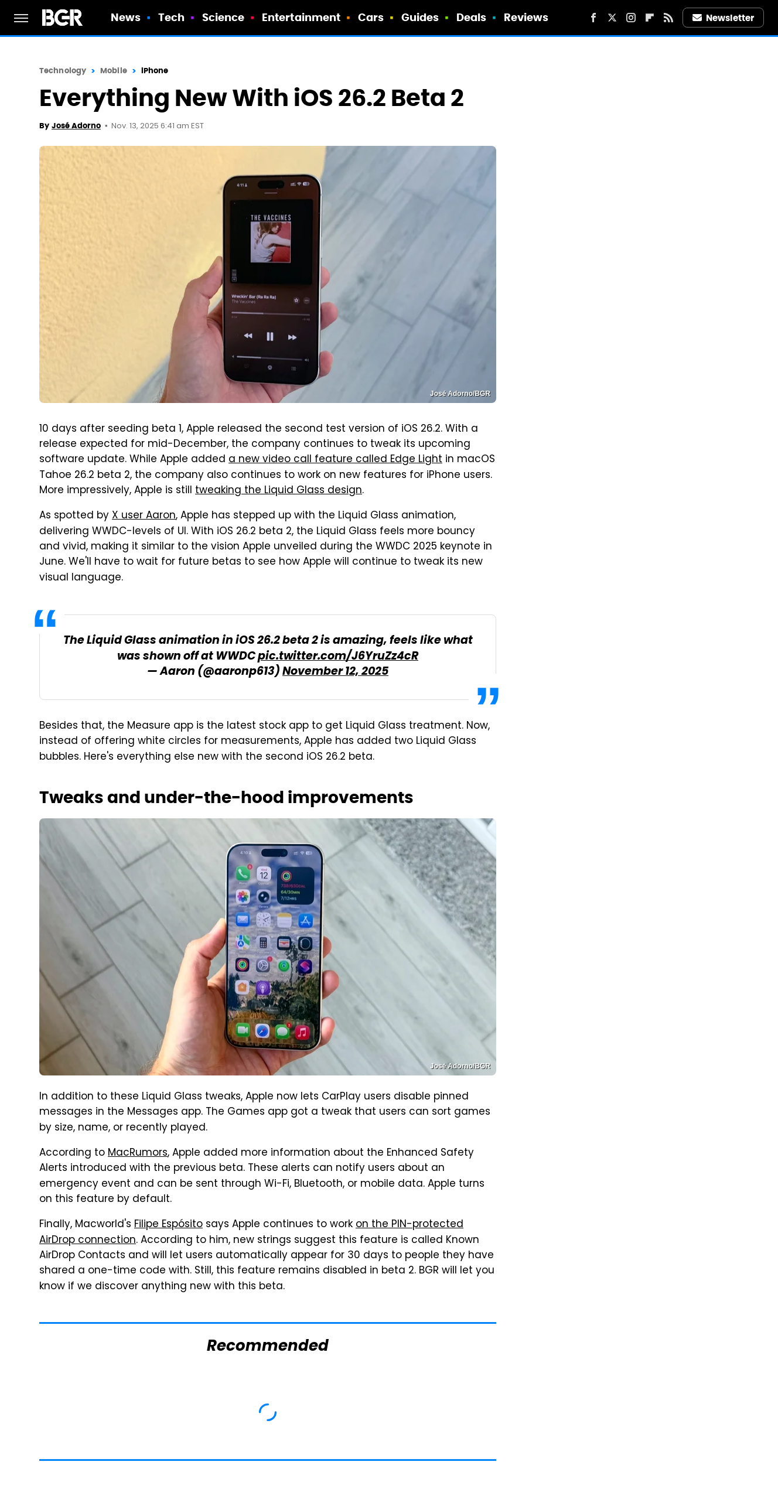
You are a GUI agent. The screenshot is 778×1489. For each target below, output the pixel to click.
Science (223, 17)
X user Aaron (144, 516)
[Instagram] (631, 17)
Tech (171, 17)
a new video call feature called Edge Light (335, 460)
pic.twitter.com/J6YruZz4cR (338, 657)
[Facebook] (593, 17)
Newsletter (723, 17)
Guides (420, 17)
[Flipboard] (649, 17)
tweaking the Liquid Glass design (278, 491)
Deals (471, 17)
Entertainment (301, 17)
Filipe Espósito (168, 1225)
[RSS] (668, 17)
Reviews (526, 17)
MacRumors (138, 1153)
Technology (62, 71)
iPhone (155, 71)
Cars (371, 17)
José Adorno (76, 126)
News (126, 17)
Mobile (113, 71)
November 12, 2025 (335, 672)
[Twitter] (612, 17)
